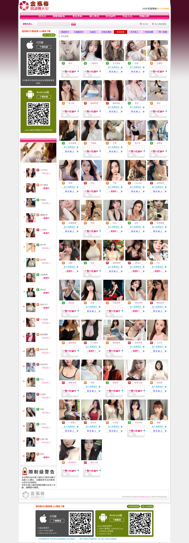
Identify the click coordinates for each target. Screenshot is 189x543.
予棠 (114, 183)
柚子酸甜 (44, 185)
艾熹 (114, 143)
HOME (145, 24)
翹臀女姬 (72, 383)
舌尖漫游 (116, 63)
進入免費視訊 (113, 67)
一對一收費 (162, 32)
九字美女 (44, 170)
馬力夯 (137, 143)
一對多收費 (148, 32)
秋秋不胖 (44, 349)
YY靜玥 (43, 230)
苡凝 (92, 303)
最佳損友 (116, 343)
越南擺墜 (44, 334)
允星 (136, 63)
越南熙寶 (94, 103)
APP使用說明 (133, 506)
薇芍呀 (43, 245)
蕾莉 (158, 103)
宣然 (92, 263)
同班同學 (138, 303)
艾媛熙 (159, 63)
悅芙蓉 (159, 383)
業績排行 (65, 32)
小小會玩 (94, 343)
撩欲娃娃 (116, 103)
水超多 (43, 394)
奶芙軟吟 (72, 462)
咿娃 (42, 454)
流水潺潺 (72, 143)
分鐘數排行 (79, 32)
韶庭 (42, 409)
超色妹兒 (160, 183)
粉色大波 (138, 383)
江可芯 (43, 424)
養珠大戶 (44, 304)
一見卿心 (72, 422)
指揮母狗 (116, 263)
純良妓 (71, 303)
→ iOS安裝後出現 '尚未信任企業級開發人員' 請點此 (55, 539)
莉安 (136, 223)
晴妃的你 (160, 303)
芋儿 (42, 379)
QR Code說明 (49, 35)
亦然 (92, 183)
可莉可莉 (138, 422)
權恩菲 (115, 383)
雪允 (136, 103)
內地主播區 (106, 32)
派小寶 (71, 103)
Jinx (158, 263)
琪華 (92, 383)
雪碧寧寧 (138, 343)
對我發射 (160, 223)
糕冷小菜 (94, 462)
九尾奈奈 (116, 303)
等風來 (43, 200)
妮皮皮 (43, 290)
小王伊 (159, 343)
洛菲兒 (93, 422)
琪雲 (70, 183)
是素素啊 (72, 223)
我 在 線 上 (113, 71)
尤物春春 (44, 275)
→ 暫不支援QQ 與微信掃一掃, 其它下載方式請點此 (97, 539)
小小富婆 (44, 319)
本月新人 (134, 32)
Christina (138, 183)
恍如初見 (44, 364)
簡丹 (70, 63)
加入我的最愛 (160, 24)
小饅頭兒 (94, 63)
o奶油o (137, 263)
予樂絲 (93, 143)
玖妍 (92, 223)
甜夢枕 (159, 143)
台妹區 (93, 32)
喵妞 (70, 263)
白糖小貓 (44, 439)
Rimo (115, 223)
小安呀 (115, 422)
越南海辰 (72, 343)
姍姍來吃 (44, 215)
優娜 (158, 422)
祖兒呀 (43, 260)
